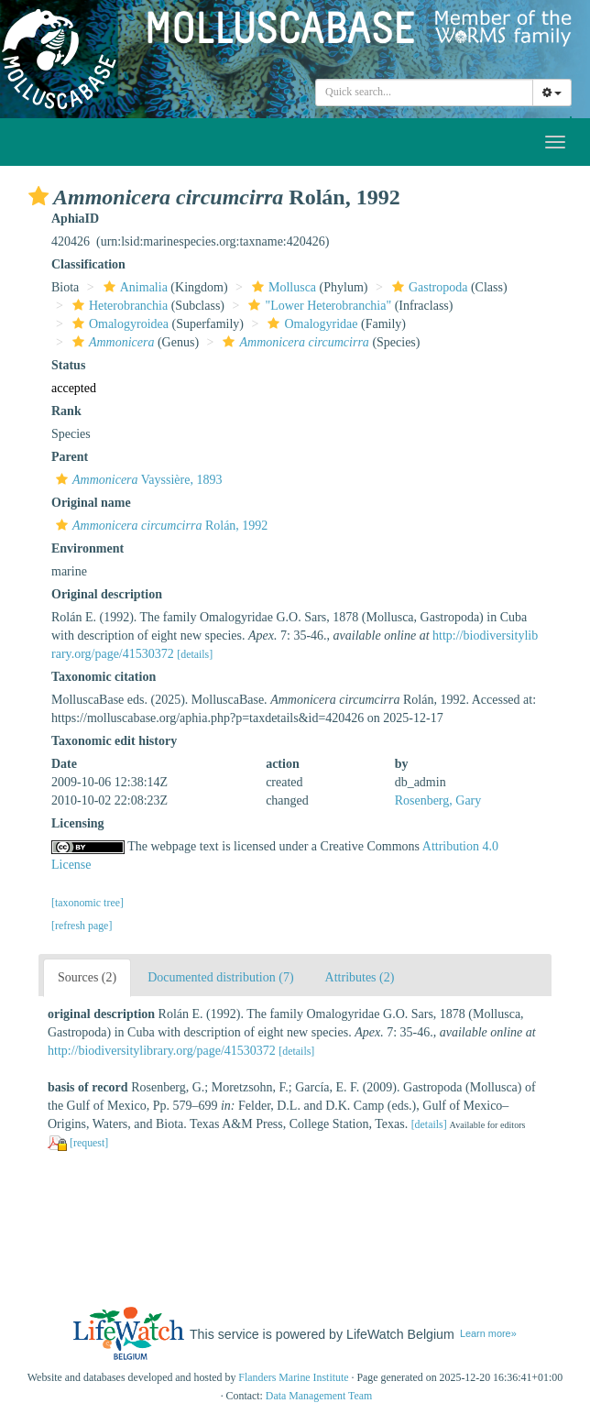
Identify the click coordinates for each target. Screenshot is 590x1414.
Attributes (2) (360, 977)
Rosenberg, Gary (438, 800)
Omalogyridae (310, 324)
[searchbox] (424, 92)
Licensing (77, 823)
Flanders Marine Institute (293, 1377)
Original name (91, 503)
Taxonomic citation (103, 677)
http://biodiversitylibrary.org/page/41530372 (162, 1051)
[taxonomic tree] (87, 902)
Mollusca (281, 287)
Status (68, 365)
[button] (38, 196)
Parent (69, 457)
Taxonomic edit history (114, 741)
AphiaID (75, 218)
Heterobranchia (118, 305)
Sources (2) (87, 977)
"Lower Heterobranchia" (317, 305)
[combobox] (424, 92)
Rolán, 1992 (159, 525)
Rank (66, 411)
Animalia (133, 287)
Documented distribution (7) (220, 977)
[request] (89, 1142)
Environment (87, 548)
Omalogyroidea (118, 324)
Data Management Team (319, 1395)
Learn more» (488, 1333)
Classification (88, 264)
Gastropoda (428, 287)
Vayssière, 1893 (136, 480)
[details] (195, 654)
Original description (106, 594)
